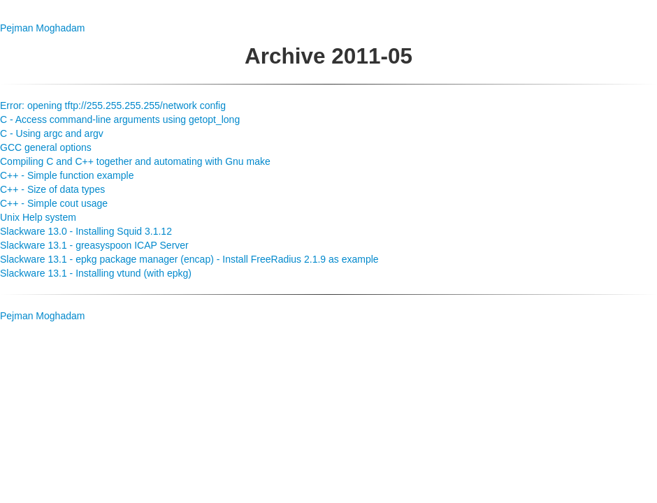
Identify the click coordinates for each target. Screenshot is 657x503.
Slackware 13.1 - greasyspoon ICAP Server (94, 245)
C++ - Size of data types (52, 189)
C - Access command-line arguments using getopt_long (120, 119)
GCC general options (46, 147)
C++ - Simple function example (66, 175)
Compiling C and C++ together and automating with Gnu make (135, 161)
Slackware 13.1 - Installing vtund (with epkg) (96, 273)
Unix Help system (38, 217)
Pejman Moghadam (42, 28)
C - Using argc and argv (51, 133)
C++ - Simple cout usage (54, 203)
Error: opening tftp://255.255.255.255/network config (113, 105)
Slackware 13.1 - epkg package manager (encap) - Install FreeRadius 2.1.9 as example (189, 259)
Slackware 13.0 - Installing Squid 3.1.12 (86, 231)
